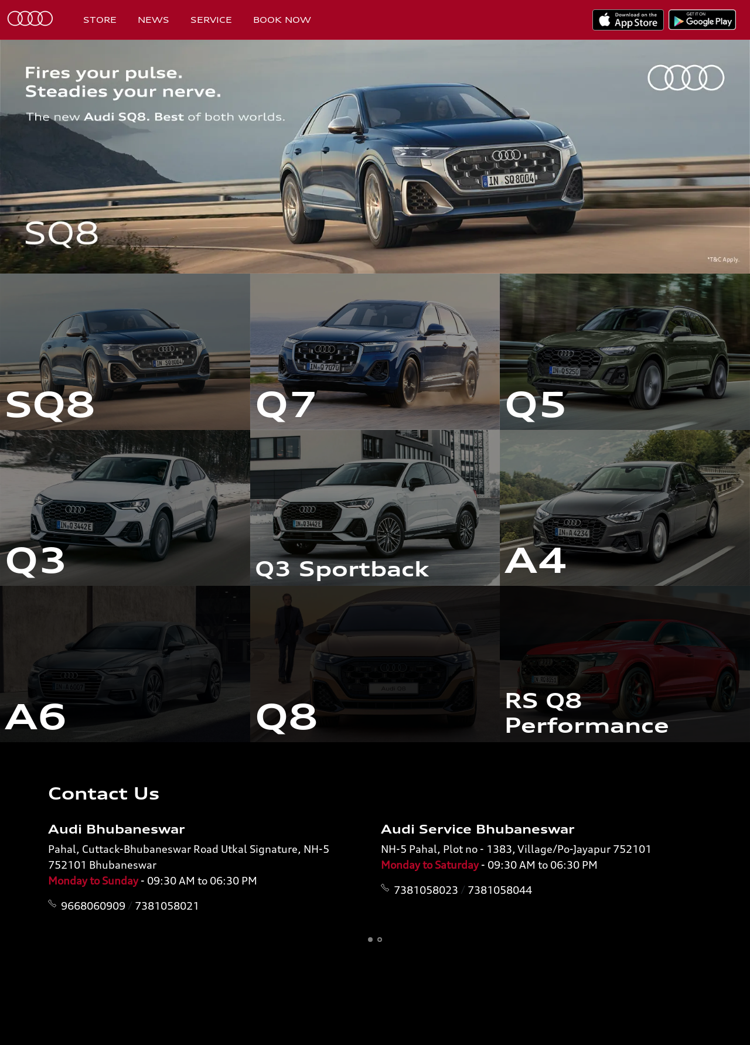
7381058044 (500, 889)
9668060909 (93, 905)
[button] (370, 939)
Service (211, 20)
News (153, 20)
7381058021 (167, 905)
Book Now (282, 20)
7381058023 (426, 889)
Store (100, 20)
